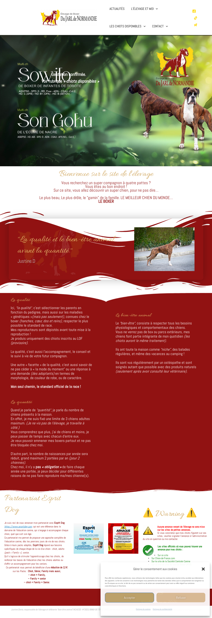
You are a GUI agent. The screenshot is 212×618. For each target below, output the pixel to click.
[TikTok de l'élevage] (196, 18)
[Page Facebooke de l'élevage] (194, 11)
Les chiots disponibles (127, 26)
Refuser (181, 597)
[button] (203, 569)
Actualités (117, 9)
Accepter (129, 597)
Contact (160, 26)
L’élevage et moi (144, 9)
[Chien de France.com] (196, 25)
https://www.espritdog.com (18, 526)
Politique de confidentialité (162, 609)
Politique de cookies (143, 609)
